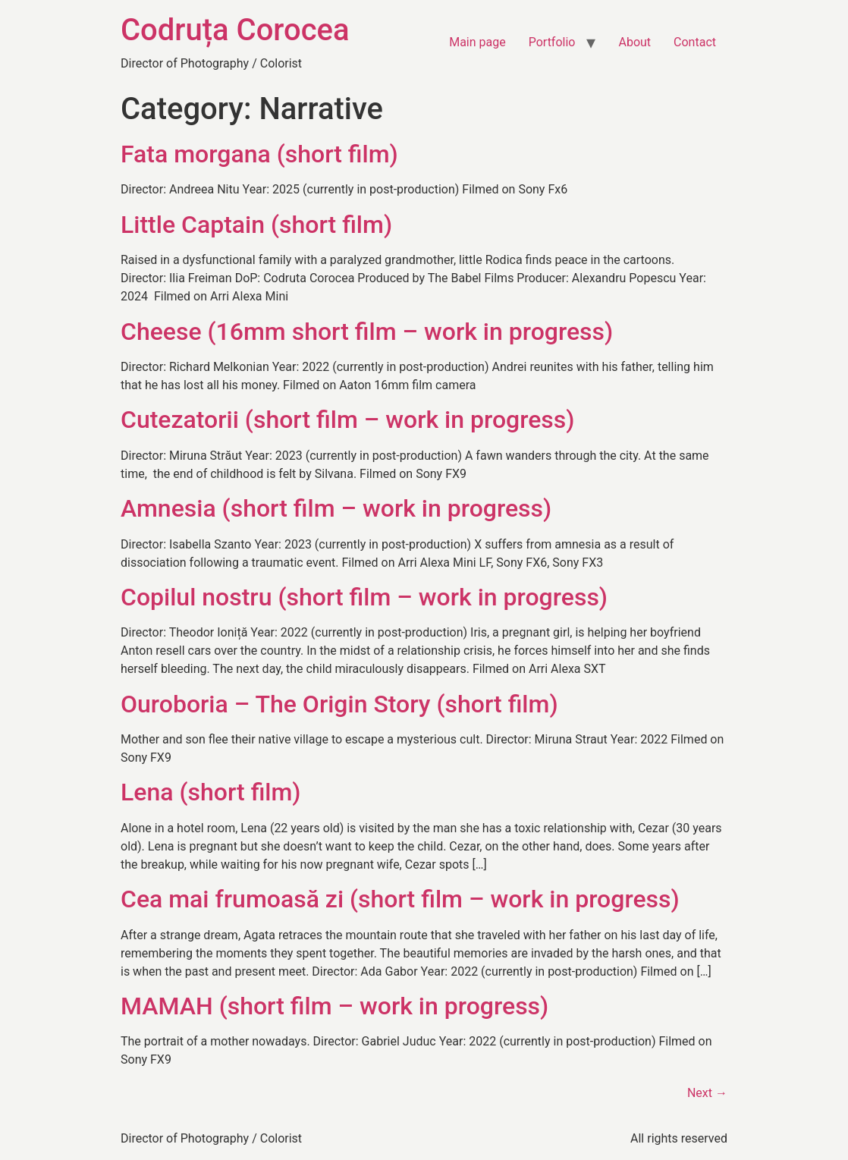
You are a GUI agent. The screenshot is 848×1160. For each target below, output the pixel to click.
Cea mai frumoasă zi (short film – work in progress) (400, 899)
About (634, 42)
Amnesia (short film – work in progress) (336, 508)
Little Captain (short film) (256, 224)
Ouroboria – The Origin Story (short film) (339, 704)
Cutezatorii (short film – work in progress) (347, 419)
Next (707, 1093)
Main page (477, 42)
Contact (695, 42)
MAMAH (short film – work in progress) (334, 1006)
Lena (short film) (211, 792)
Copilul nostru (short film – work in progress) (364, 597)
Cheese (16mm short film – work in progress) (367, 331)
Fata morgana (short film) (259, 154)
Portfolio (552, 42)
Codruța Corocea (235, 30)
